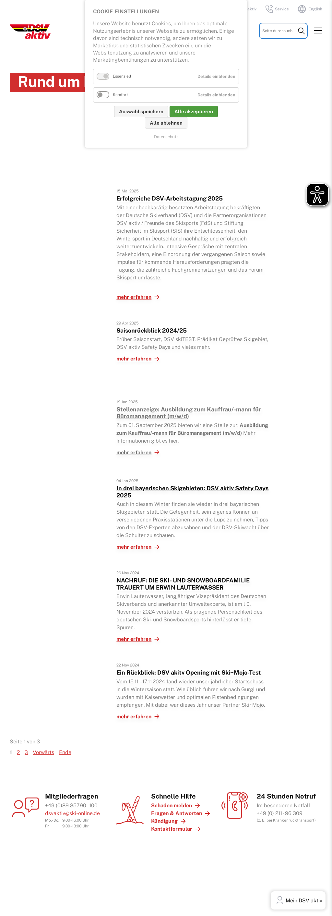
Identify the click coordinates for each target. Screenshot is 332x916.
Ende (65, 752)
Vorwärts (43, 752)
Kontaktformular (171, 829)
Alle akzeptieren (193, 111)
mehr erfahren (133, 297)
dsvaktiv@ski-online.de (72, 813)
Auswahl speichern (141, 111)
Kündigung (164, 821)
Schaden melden (171, 805)
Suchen (301, 31)
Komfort (120, 94)
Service (277, 9)
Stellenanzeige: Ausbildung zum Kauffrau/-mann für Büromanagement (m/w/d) (188, 413)
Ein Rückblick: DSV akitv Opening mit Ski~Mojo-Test (188, 672)
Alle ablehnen (166, 123)
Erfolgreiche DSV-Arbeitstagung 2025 (169, 198)
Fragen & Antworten (176, 813)
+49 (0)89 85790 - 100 (71, 805)
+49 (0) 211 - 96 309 (279, 813)
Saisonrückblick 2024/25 (151, 330)
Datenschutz (166, 136)
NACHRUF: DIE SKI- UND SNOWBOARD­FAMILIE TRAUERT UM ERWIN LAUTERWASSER (183, 584)
